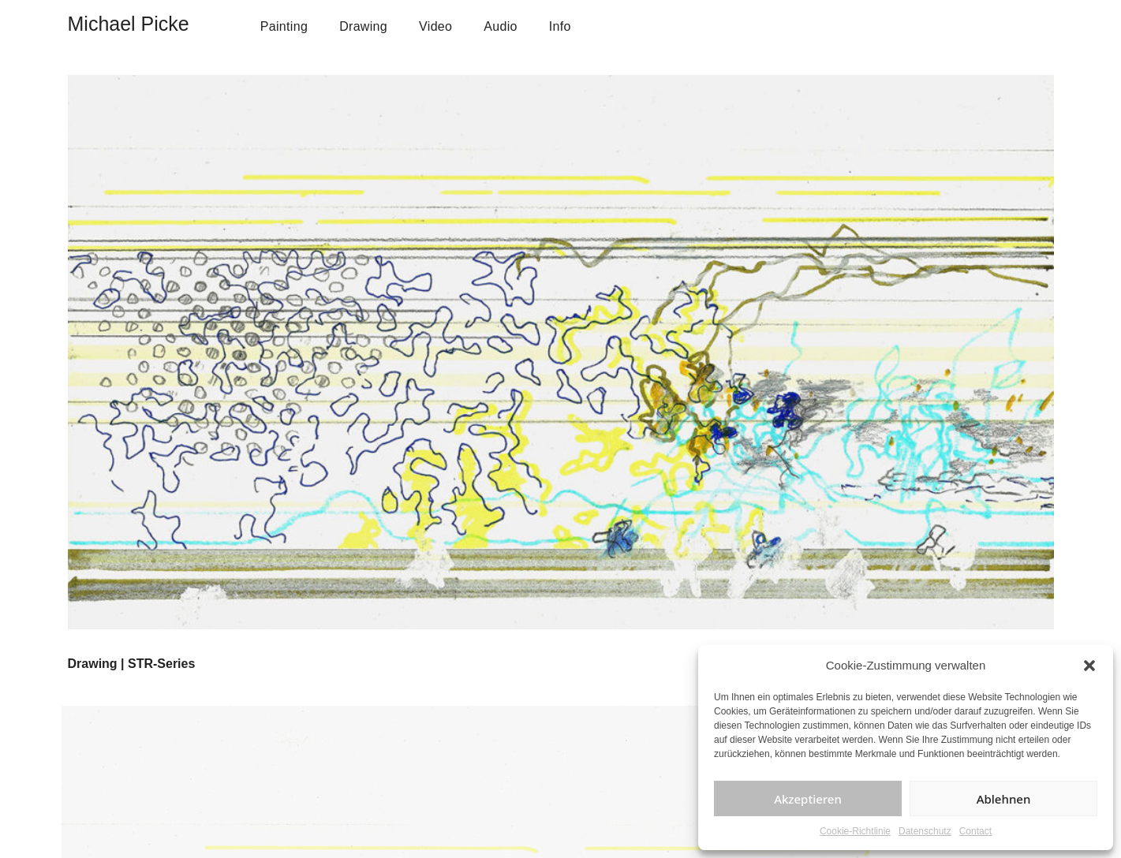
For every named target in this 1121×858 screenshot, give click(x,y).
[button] (1089, 665)
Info (560, 26)
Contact (975, 831)
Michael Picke (128, 24)
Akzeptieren (808, 799)
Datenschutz (925, 831)
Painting (284, 26)
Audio (501, 26)
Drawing (363, 26)
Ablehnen (1004, 799)
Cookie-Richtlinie (855, 831)
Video (435, 26)
